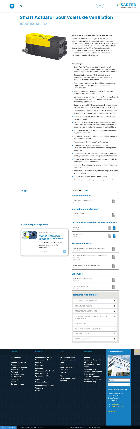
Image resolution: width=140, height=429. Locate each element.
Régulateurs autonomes (86, 311)
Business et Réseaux (19, 367)
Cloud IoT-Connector (92, 377)
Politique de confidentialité (78, 427)
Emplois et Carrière (18, 362)
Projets (62, 362)
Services (63, 365)
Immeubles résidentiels (44, 385)
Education (39, 368)
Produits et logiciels (67, 360)
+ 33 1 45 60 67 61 (117, 407)
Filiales (13, 379)
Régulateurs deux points (86, 301)
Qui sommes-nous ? (19, 357)
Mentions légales (94, 427)
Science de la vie (41, 382)
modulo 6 (87, 357)
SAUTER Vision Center (92, 379)
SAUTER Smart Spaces (93, 372)
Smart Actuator (90, 369)
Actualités (15, 365)
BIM (86, 190)
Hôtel (37, 390)
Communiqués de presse (47, 232)
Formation (64, 370)
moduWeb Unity (90, 382)
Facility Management (68, 367)
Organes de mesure (83, 306)
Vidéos (13, 382)
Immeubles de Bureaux (44, 357)
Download (77, 190)
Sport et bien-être (42, 376)
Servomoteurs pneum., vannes (88, 329)
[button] (8, 427)
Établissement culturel (44, 371)
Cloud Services (82, 339)
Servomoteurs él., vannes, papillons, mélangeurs (91, 317)
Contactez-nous (17, 384)
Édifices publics (41, 373)
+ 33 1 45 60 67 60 (116, 404)
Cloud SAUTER (89, 374)
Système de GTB (82, 334)
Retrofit (63, 372)
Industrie (38, 362)
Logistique (39, 365)
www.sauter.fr (112, 411)
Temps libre (40, 388)
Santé (37, 379)
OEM (61, 376)
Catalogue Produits (67, 357)
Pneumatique (80, 323)
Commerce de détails (43, 360)
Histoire (14, 360)
